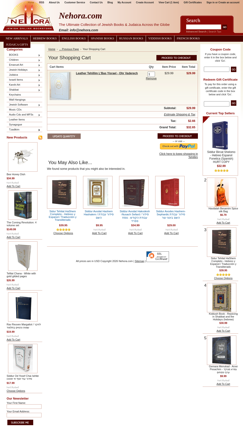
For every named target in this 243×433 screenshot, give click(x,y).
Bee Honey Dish (16, 174)
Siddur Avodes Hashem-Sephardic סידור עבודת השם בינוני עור (171, 214)
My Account (124, 2)
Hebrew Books (45, 38)
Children (23, 60)
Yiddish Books (160, 38)
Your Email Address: (18, 411)
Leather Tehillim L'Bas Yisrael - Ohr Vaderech (107, 73)
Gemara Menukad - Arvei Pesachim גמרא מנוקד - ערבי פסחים (223, 369)
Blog (110, 2)
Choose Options (16, 390)
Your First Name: (16, 402)
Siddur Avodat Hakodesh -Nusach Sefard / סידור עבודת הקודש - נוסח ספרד (135, 216)
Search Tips (214, 31)
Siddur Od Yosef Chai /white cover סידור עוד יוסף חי (23, 377)
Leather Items (17, 119)
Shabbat (23, 90)
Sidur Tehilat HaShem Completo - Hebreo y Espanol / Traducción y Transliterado (63, 215)
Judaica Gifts (17, 44)
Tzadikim (23, 130)
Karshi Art (23, 85)
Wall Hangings (17, 99)
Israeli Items (23, 80)
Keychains (15, 94)
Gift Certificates (193, 2)
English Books (74, 38)
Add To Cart (13, 186)
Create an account (228, 2)
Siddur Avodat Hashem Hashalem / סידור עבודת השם (99, 214)
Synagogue (15, 124)
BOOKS (23, 55)
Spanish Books (102, 38)
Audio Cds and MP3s (23, 115)
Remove (151, 78)
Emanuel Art (23, 65)
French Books (188, 38)
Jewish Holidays (23, 70)
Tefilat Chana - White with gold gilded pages (21, 275)
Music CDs (15, 109)
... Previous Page (69, 49)
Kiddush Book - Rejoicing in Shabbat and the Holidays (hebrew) (223, 316)
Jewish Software (23, 105)
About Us (54, 2)
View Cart (169, 2)
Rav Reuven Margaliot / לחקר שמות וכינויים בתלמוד (24, 326)
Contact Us (96, 2)
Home (51, 49)
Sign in (210, 2)
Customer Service (75, 2)
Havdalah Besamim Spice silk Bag (223, 210)
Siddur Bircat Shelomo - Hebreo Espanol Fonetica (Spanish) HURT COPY (221, 157)
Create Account (145, 2)
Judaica (23, 75)
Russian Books (131, 38)
